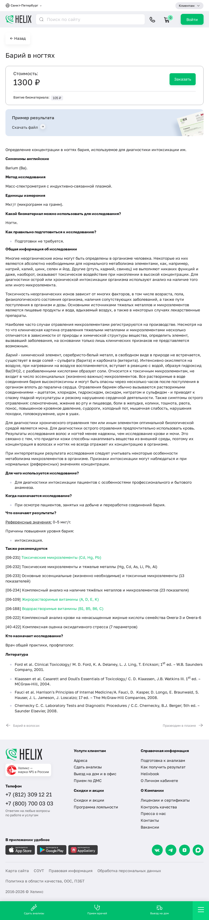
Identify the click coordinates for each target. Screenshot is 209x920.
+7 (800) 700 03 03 (29, 803)
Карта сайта (17, 870)
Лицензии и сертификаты (165, 800)
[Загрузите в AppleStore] (20, 850)
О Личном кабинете (159, 780)
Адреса (80, 760)
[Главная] (36, 754)
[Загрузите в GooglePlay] (51, 850)
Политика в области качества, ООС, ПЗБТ (45, 881)
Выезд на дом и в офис (95, 773)
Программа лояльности (96, 807)
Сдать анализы (88, 767)
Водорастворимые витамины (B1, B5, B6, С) (62, 608)
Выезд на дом (159, 909)
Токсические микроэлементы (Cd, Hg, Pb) (61, 557)
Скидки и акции (89, 800)
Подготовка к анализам (163, 760)
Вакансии (150, 827)
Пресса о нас (153, 813)
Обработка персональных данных (129, 870)
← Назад (18, 38)
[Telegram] (170, 850)
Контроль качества (159, 807)
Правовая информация (71, 870)
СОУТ (39, 870)
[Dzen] (184, 850)
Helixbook (150, 773)
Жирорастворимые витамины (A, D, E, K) (60, 599)
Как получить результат (163, 767)
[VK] (157, 850)
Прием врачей (97, 909)
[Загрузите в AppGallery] (83, 850)
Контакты (150, 820)
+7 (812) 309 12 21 (28, 794)
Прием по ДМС (88, 780)
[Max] (198, 850)
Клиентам (187, 6)
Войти (192, 19)
